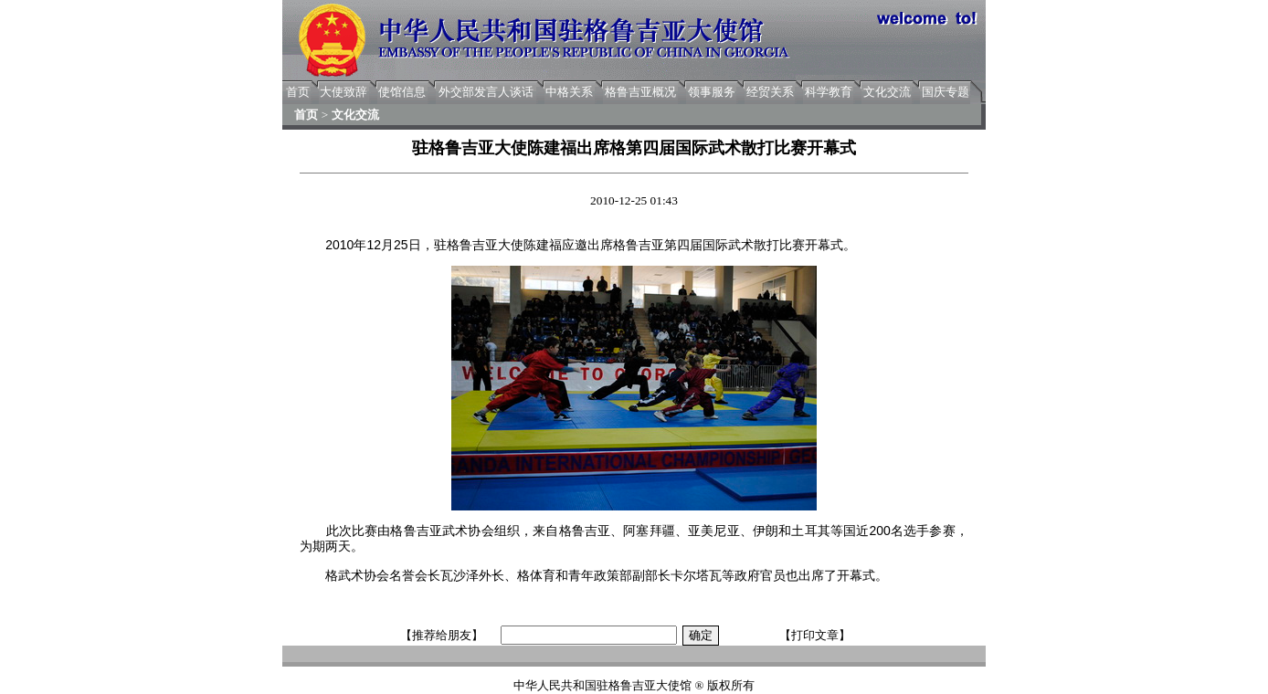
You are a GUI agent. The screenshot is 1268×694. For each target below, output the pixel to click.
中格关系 (569, 92)
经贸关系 (770, 92)
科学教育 (828, 92)
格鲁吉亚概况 (640, 92)
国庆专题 (945, 92)
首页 (298, 92)
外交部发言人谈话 (486, 92)
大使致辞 (343, 92)
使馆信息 (402, 92)
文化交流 (887, 92)
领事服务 (711, 92)
